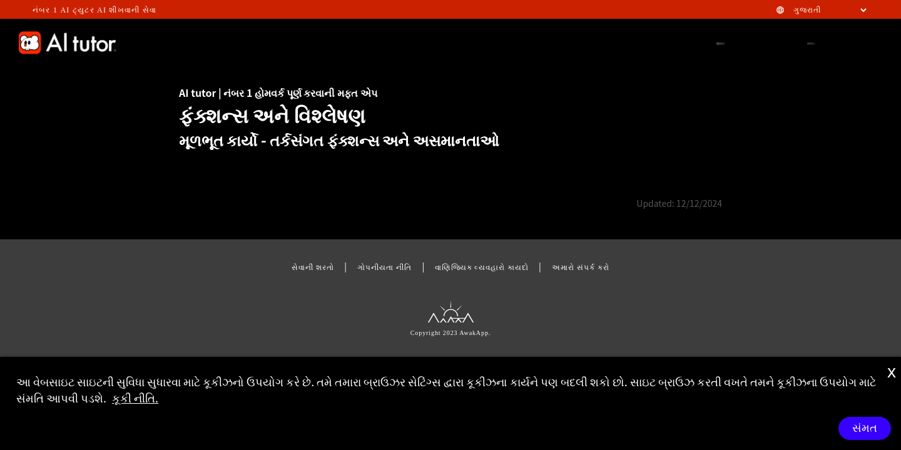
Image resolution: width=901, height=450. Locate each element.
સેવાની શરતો (313, 266)
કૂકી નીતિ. (135, 397)
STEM (550, 42)
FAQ (512, 42)
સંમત (864, 428)
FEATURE (467, 42)
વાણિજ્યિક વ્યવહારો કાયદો (482, 266)
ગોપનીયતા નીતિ (384, 266)
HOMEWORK (605, 42)
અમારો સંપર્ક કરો (580, 266)
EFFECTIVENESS (244, 42)
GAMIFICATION (326, 42)
